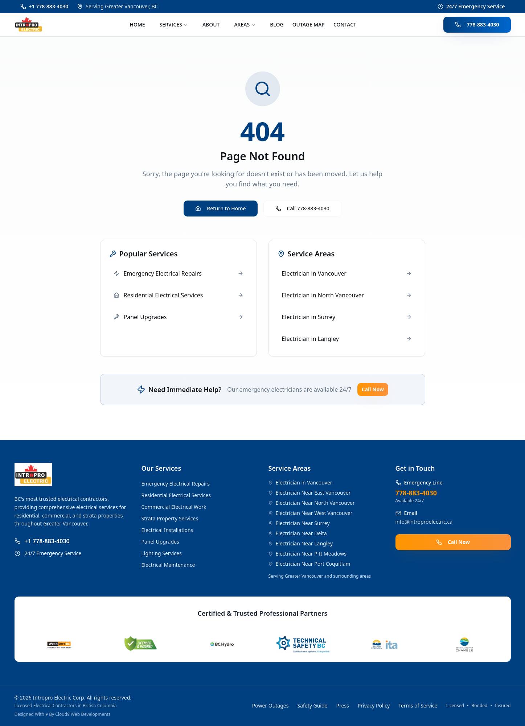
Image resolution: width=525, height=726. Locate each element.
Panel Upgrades (160, 541)
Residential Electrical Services (176, 495)
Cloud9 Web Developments (82, 714)
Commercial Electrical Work (173, 506)
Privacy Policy (374, 705)
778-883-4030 (477, 24)
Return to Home (220, 208)
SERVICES (174, 24)
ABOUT (211, 24)
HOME (137, 24)
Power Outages (270, 705)
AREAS (244, 24)
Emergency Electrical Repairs (175, 483)
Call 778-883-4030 (302, 208)
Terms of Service (418, 705)
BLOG (277, 24)
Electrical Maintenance (168, 564)
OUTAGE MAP (308, 24)
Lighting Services (161, 553)
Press (342, 705)
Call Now (373, 389)
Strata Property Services (169, 518)
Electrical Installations (167, 530)
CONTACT (344, 24)
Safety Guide (312, 705)
